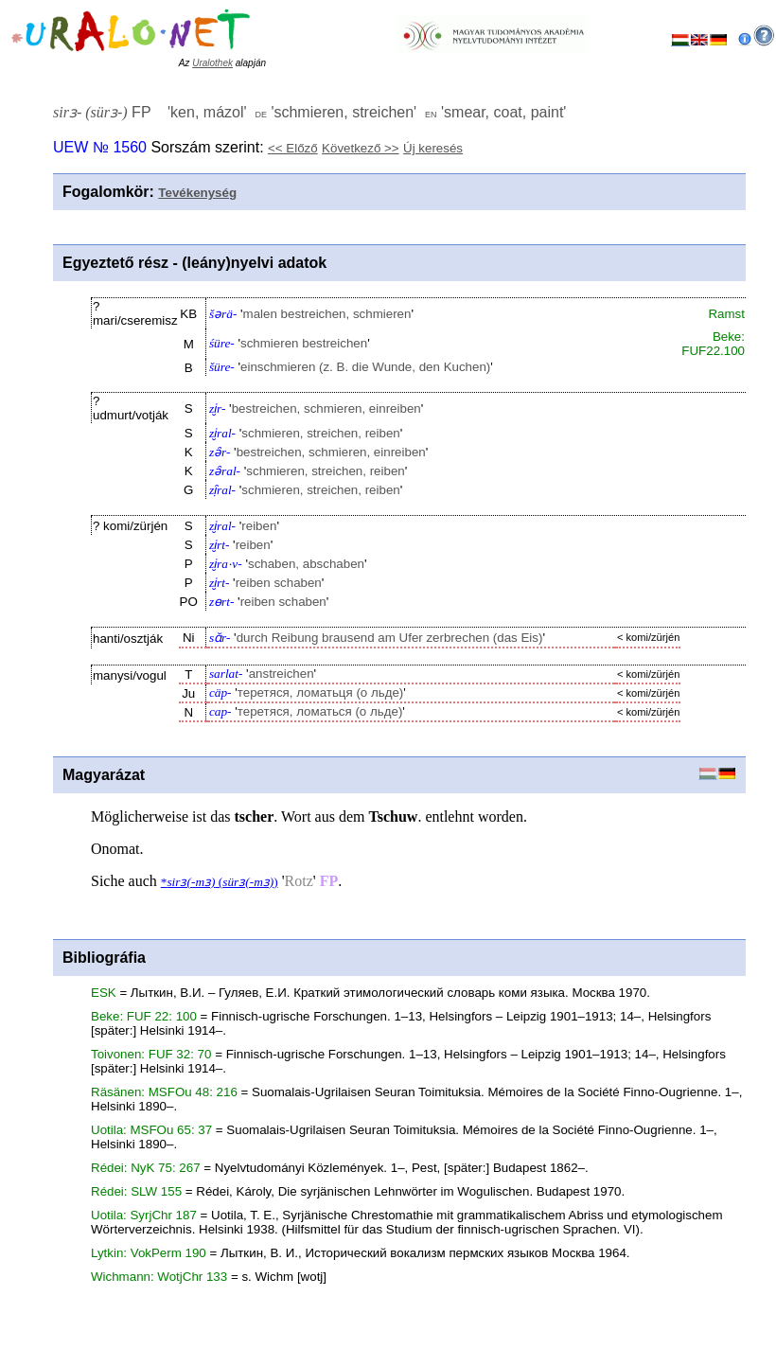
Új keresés (433, 148)
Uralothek (212, 63)
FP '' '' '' (309, 112)
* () (219, 882)
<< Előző (293, 148)
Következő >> (360, 148)
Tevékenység (197, 193)
